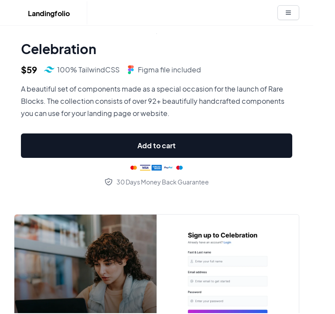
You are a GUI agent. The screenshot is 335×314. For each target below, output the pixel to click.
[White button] (288, 12)
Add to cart (156, 145)
